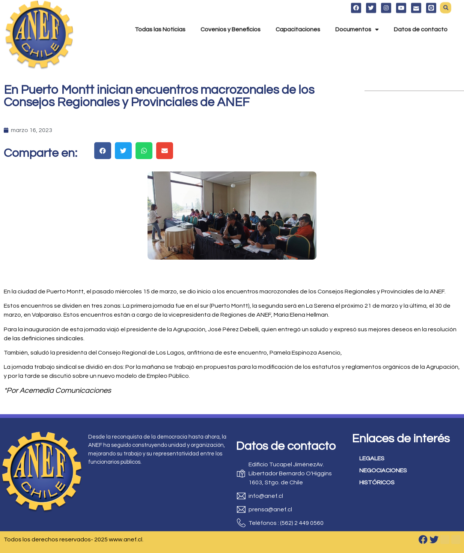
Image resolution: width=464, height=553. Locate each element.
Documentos (357, 19)
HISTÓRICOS (377, 482)
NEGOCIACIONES (383, 470)
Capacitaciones (298, 19)
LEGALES (371, 458)
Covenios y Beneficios (230, 19)
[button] (102, 150)
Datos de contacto (420, 19)
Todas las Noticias (160, 19)
